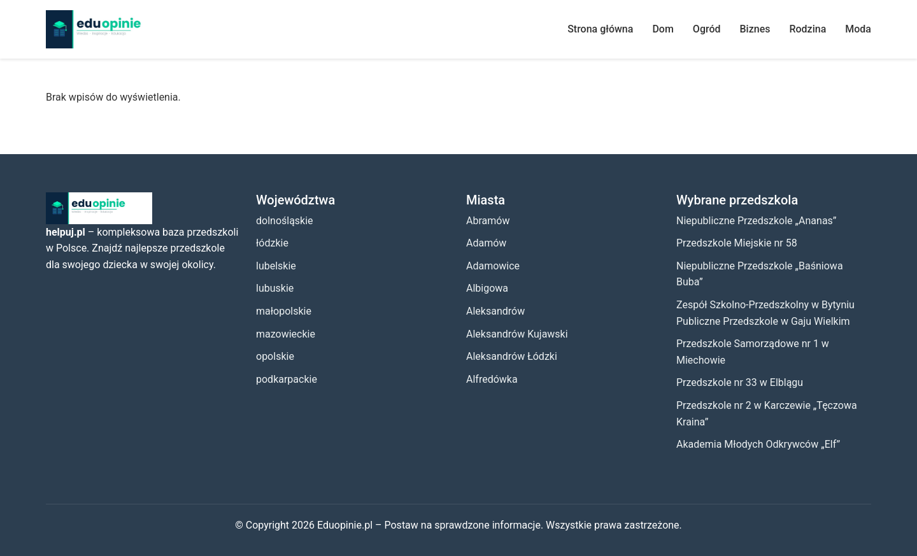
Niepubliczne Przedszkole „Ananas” (756, 221)
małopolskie (283, 311)
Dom (662, 29)
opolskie (275, 356)
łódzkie (272, 243)
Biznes (755, 29)
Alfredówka (492, 379)
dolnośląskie (284, 221)
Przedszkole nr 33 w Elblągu (739, 382)
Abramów (487, 221)
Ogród (707, 29)
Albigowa (487, 288)
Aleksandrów (495, 311)
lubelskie (276, 266)
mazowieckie (285, 334)
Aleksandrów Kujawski (517, 334)
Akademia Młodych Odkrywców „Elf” (758, 444)
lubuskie (275, 288)
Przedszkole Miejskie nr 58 (736, 243)
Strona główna (600, 29)
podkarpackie (286, 379)
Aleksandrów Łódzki (511, 356)
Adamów (486, 243)
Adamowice (493, 266)
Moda (858, 29)
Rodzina (807, 29)
